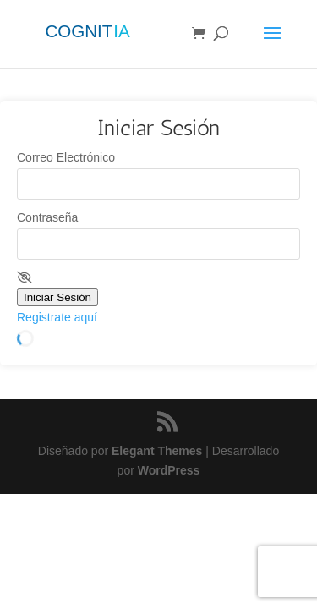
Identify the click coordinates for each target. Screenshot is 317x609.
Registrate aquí (57, 317)
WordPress (169, 470)
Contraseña (47, 217)
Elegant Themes (157, 451)
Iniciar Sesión (57, 297)
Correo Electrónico (66, 157)
